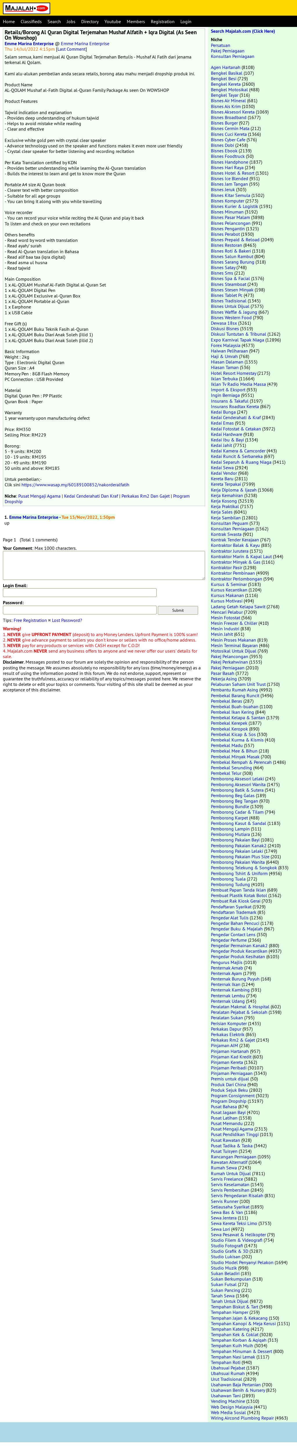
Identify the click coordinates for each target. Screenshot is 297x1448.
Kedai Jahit (221, 445)
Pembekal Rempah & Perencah (241, 762)
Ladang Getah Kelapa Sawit (238, 606)
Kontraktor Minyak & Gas (235, 562)
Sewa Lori (220, 1229)
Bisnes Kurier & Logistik (234, 206)
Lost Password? (67, 620)
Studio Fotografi (227, 1245)
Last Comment (71, 49)
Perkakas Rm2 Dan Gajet (146, 496)
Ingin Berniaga (225, 395)
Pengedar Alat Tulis (230, 918)
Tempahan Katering (230, 1329)
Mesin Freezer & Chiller (234, 623)
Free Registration (30, 620)
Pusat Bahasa (224, 1106)
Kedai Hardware (226, 434)
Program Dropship (229, 1101)
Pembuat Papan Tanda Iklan (238, 890)
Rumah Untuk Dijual (231, 1173)
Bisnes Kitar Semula (230, 195)
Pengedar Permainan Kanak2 (239, 945)
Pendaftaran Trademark (233, 912)
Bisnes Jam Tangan (229, 184)
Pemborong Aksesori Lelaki (237, 778)
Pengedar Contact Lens (233, 934)
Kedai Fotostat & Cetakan (236, 429)
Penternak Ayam (226, 973)
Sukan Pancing (225, 1290)
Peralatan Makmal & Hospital (240, 1006)
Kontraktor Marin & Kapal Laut (241, 556)
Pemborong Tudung (230, 884)
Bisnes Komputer (227, 201)
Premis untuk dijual (230, 1079)
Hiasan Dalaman (227, 362)
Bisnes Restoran (226, 245)
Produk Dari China (228, 1084)
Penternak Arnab (227, 968)
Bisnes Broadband (229, 117)
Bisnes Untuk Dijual (230, 306)
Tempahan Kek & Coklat (234, 1334)
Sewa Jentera (224, 1218)
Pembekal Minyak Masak (235, 756)
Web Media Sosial (228, 1412)
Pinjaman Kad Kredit (231, 1057)
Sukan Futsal (224, 1284)
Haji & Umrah (224, 356)
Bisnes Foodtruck (228, 156)
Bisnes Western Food (231, 317)
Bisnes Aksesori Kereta (233, 112)
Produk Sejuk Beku (229, 1090)
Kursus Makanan (227, 595)
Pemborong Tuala (228, 879)
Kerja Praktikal (225, 506)
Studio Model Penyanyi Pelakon (242, 1262)
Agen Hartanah (225, 67)
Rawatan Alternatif (229, 1162)
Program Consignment (233, 1095)
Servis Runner (224, 1201)
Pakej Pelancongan (229, 656)
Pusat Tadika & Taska (232, 1145)
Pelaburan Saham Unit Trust (238, 684)
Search (54, 21)
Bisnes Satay (223, 267)
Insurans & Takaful (230, 401)
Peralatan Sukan (227, 1017)
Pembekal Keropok (229, 729)
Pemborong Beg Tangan (234, 801)
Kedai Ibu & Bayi (227, 440)
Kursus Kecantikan (229, 590)
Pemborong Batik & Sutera (237, 790)
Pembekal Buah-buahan (234, 706)
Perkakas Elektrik (228, 1034)
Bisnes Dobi (222, 145)
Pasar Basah (222, 673)
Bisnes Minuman (227, 212)
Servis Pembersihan (230, 1190)
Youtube (112, 21)
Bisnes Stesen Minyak (232, 290)
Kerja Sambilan (226, 518)
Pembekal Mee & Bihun (234, 751)
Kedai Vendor (224, 473)
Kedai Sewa (222, 467)
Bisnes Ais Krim (226, 106)
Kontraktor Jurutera (230, 551)
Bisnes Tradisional (229, 301)
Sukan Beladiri (225, 1273)
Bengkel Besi (223, 78)
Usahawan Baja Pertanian (236, 1384)
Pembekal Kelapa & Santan (238, 717)
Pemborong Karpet (229, 818)
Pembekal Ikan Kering (232, 712)
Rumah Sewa (224, 1168)
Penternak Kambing (230, 990)
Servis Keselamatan (230, 1184)
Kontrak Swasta (226, 534)
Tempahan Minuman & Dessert (241, 1351)
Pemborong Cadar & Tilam (237, 812)
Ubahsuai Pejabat (228, 1368)
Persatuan (220, 45)
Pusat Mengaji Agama (39, 496)
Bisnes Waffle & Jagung (234, 312)
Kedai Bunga (223, 412)
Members (136, 21)
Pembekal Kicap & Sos (233, 734)
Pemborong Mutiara (230, 834)
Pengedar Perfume (229, 940)
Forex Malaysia (225, 345)
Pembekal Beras (226, 701)
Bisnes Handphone (229, 162)
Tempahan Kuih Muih (232, 1345)
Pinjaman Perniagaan (232, 1073)
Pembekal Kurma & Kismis (237, 740)
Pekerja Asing (224, 679)
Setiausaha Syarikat (230, 1207)
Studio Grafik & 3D (229, 1251)
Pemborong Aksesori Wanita (238, 784)
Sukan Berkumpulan (231, 1279)
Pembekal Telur (226, 773)
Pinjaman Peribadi (229, 1068)
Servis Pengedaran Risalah (237, 1195)
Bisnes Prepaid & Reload (235, 239)
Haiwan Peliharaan (229, 351)
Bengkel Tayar (224, 95)
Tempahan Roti (225, 1362)
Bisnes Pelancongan (231, 223)
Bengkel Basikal (226, 73)
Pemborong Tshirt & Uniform (239, 873)
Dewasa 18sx (224, 323)
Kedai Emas (222, 423)
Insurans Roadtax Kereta (235, 406)
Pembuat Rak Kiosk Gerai (235, 901)
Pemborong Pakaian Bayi (235, 840)
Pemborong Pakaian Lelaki (237, 851)
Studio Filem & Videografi (236, 1240)
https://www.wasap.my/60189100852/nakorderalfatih (75, 484)
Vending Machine (228, 1401)
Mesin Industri (225, 628)
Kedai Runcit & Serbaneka (237, 456)
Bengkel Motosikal (229, 89)
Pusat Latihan (224, 1118)
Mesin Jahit (222, 634)
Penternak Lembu (228, 995)
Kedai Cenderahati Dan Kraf (91, 496)
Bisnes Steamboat (228, 284)
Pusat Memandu (227, 1123)
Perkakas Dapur (226, 1029)
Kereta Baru (222, 478)
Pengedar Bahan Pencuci (235, 923)
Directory (90, 21)
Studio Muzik (224, 1268)
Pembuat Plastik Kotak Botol (239, 895)
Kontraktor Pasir (226, 567)
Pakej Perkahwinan (229, 662)
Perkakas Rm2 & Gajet (233, 1040)
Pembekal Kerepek (229, 723)
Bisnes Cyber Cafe (228, 140)
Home (9, 21)
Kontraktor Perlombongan (236, 579)
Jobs (71, 21)
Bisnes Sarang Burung (232, 262)
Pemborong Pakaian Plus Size (240, 856)
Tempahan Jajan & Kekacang (239, 1318)
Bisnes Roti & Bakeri (231, 251)
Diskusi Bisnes (225, 328)
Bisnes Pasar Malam (230, 217)
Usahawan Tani (226, 1395)
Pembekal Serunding (231, 767)
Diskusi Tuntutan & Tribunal (238, 334)
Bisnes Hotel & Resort (232, 173)
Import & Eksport (228, 389)
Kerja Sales (222, 512)
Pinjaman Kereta (227, 1062)
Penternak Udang (228, 1001)
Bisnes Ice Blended (229, 178)
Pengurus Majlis (226, 962)
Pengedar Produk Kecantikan (239, 951)
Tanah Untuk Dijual (230, 1301)
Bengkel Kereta (226, 84)
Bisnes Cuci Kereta (229, 134)
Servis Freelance (227, 1179)
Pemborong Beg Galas (233, 795)
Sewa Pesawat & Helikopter (238, 1234)
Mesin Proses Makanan (233, 640)
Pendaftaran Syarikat (231, 907)
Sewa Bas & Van (227, 1212)
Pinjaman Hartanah (230, 1051)
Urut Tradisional (226, 1379)
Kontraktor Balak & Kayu (235, 545)
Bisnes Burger (224, 123)
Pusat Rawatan (225, 1140)
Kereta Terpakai (226, 484)
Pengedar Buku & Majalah (237, 929)
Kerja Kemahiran (227, 495)
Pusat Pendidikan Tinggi (235, 1134)
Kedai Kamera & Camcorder (238, 451)
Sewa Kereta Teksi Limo (234, 1223)
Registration (163, 21)
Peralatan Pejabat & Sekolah (239, 1012)
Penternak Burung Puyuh (235, 979)
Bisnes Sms (222, 273)
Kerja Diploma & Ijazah (234, 490)
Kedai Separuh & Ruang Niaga (241, 462)
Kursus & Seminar (229, 584)
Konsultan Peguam (229, 523)
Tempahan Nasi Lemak (233, 1357)
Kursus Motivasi (226, 601)
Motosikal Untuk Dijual (233, 651)
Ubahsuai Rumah (228, 1373)
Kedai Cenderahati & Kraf (236, 417)
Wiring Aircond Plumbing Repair (242, 1418)
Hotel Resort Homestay (233, 373)
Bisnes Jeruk (223, 189)
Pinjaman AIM (224, 1045)
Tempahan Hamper (229, 1312)
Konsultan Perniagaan (232, 56)
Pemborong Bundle (230, 806)
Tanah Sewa (223, 1296)
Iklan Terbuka (224, 378)
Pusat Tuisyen (224, 1151)
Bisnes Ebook (224, 151)
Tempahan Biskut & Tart (234, 1307)
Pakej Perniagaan (228, 51)
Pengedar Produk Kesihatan (238, 956)
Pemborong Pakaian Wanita (238, 862)
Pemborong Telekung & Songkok (244, 867)
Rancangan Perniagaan (233, 1157)
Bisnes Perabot (225, 234)
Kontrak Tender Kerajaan (235, 540)
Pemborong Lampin (230, 829)
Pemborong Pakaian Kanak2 (239, 845)
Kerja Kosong (224, 501)
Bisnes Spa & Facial (230, 278)
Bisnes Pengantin (228, 228)
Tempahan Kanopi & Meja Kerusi (243, 1323)
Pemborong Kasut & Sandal (238, 823)
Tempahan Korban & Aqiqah (239, 1340)
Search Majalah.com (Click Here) (243, 31)
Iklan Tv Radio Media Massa (238, 384)
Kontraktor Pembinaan (233, 573)
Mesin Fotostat (225, 617)
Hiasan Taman (225, 367)
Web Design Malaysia (232, 1407)
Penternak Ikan (225, 984)
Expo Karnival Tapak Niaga (237, 340)
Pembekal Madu (227, 745)
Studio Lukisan (225, 1256)
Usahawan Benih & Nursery (238, 1390)
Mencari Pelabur (227, 612)
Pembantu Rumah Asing (234, 690)
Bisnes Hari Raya (227, 167)
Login (185, 21)
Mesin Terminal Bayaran (234, 645)
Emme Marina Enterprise (29, 44)
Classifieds (31, 21)
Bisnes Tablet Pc (226, 295)
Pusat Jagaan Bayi (228, 1112)
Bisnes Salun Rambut (232, 256)
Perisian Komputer (229, 1023)
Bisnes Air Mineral (228, 100)
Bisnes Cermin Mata (230, 128)
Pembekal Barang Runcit (235, 695)
